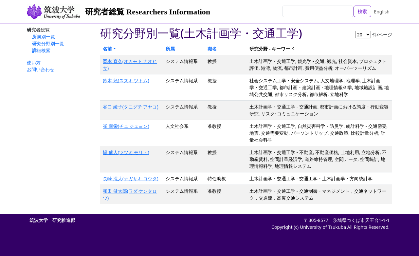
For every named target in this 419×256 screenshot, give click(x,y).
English (382, 12)
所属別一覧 (43, 36)
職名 (212, 49)
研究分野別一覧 (48, 43)
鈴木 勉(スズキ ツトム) (126, 80)
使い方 (34, 62)
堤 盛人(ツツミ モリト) (126, 152)
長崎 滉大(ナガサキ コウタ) (130, 178)
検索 (362, 11)
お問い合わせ (40, 69)
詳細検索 (41, 50)
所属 (170, 49)
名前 (107, 49)
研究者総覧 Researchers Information (147, 12)
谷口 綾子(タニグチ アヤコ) (130, 107)
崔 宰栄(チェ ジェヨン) (126, 126)
